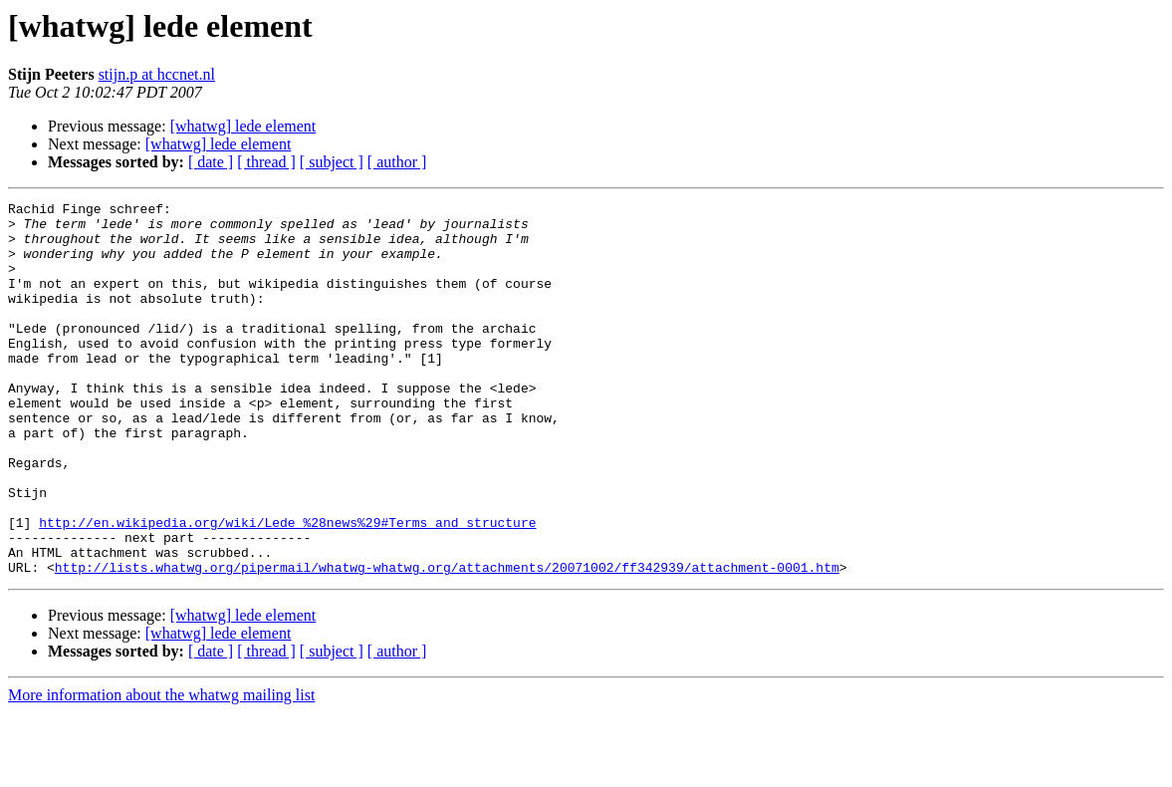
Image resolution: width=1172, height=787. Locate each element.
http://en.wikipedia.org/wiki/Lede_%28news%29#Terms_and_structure (287, 588)
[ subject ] (331, 161)
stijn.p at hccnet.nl (157, 74)
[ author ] (397, 161)
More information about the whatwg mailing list (161, 769)
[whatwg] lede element (243, 126)
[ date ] (210, 161)
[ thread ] (266, 161)
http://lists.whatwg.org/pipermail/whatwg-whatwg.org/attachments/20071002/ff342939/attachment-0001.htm (447, 642)
